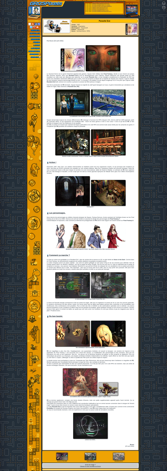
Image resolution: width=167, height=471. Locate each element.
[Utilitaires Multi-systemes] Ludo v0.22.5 (100, 3)
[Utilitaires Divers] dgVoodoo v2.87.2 (100, 9)
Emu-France (113, 2)
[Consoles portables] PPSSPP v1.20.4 (100, 10)
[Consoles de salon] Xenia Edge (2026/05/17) (102, 6)
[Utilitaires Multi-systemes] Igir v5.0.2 (100, 7)
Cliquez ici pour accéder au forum (90, 466)
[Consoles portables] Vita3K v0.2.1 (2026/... (101, 5)
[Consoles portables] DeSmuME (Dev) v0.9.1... (102, 11)
